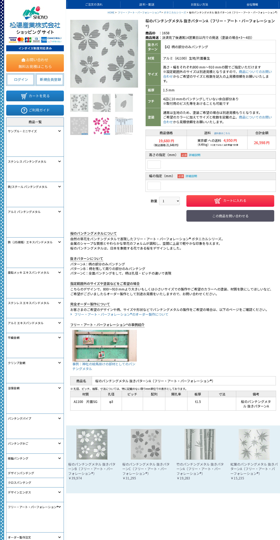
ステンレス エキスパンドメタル (28, 188)
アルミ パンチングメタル (24, 160)
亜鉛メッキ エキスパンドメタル (28, 179)
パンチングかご (18, 246)
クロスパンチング (19, 274)
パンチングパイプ (19, 236)
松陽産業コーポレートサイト (236, 525)
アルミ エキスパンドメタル (25, 198)
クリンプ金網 (16, 217)
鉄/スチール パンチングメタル (27, 150)
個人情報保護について (131, 525)
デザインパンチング (21, 265)
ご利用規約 (160, 525)
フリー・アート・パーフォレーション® (33, 293)
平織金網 (13, 207)
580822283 (59, 321)
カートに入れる (230, 201)
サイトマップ (100, 525)
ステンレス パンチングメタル (27, 141)
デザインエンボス (19, 284)
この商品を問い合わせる (230, 215)
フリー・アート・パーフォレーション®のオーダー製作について (121, 314)
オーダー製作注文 (19, 303)
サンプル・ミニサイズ (22, 131)
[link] (20, 321)
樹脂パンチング (18, 255)
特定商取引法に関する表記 (192, 525)
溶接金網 (13, 227)
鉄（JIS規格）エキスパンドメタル (30, 169)
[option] (104, 54)
